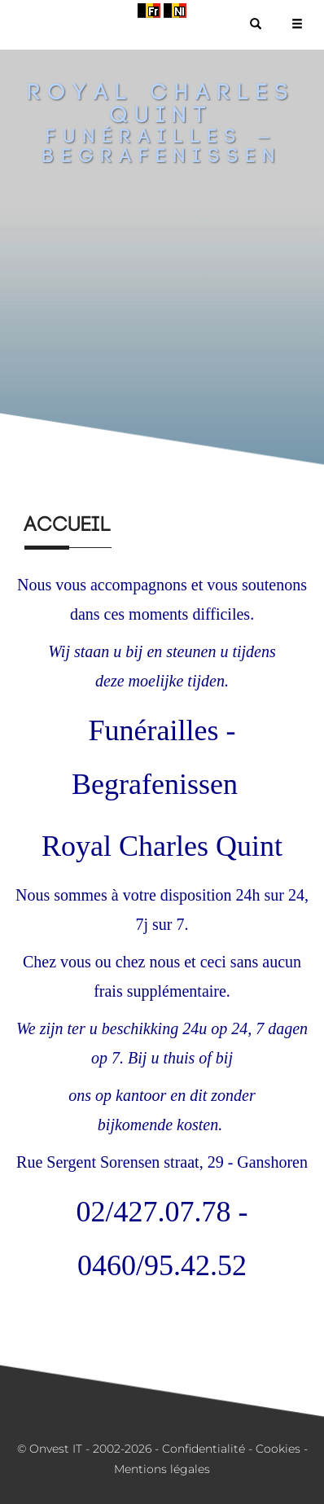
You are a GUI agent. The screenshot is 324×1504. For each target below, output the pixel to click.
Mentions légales (162, 1469)
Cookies (278, 1448)
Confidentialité (203, 1448)
